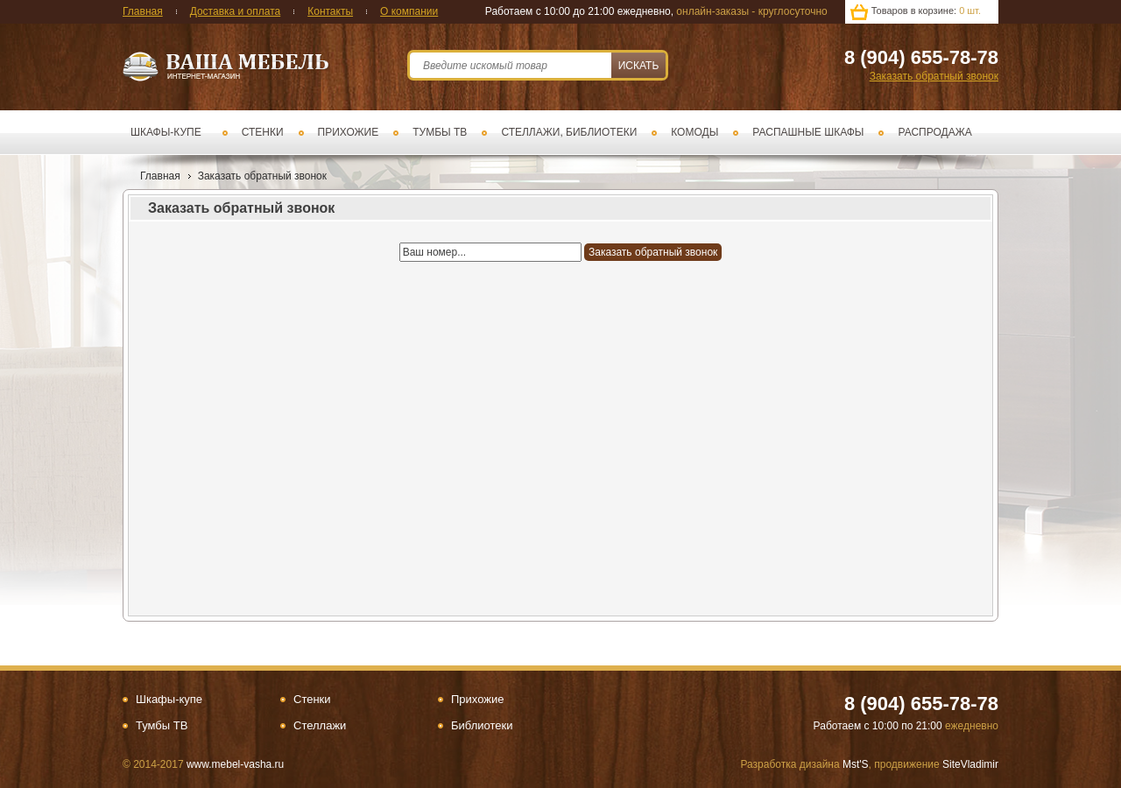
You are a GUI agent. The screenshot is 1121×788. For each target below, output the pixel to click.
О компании (409, 11)
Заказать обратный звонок (934, 76)
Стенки (263, 132)
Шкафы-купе (165, 132)
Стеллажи (319, 725)
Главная (143, 11)
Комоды (694, 132)
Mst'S (856, 764)
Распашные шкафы (808, 132)
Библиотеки (481, 725)
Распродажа (934, 132)
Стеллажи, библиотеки (569, 132)
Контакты (330, 11)
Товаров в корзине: (926, 10)
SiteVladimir (970, 764)
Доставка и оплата (235, 11)
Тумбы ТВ (439, 132)
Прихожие (348, 132)
